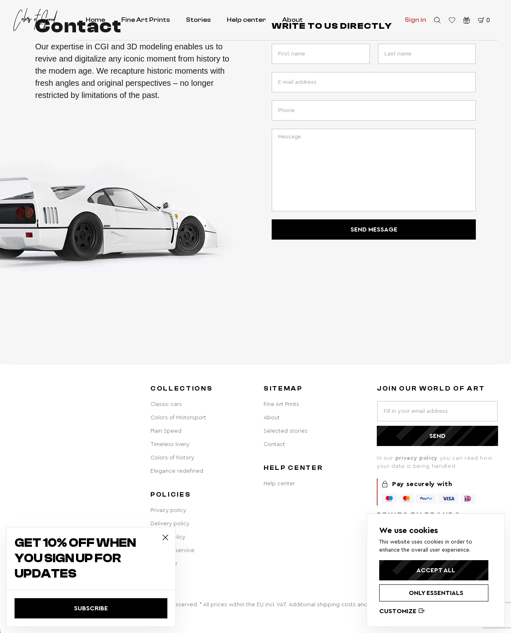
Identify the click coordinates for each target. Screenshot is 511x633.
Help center (246, 19)
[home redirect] (35, 20)
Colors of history (172, 458)
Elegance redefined (176, 471)
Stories (198, 19)
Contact (274, 444)
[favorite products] (452, 20)
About (292, 19)
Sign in (415, 19)
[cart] (484, 20)
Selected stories (286, 431)
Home (95, 19)
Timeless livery (169, 444)
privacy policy (417, 458)
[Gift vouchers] (466, 20)
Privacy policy (168, 510)
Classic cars (166, 404)
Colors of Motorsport (178, 418)
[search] (437, 20)
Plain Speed (166, 431)
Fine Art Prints (145, 19)
